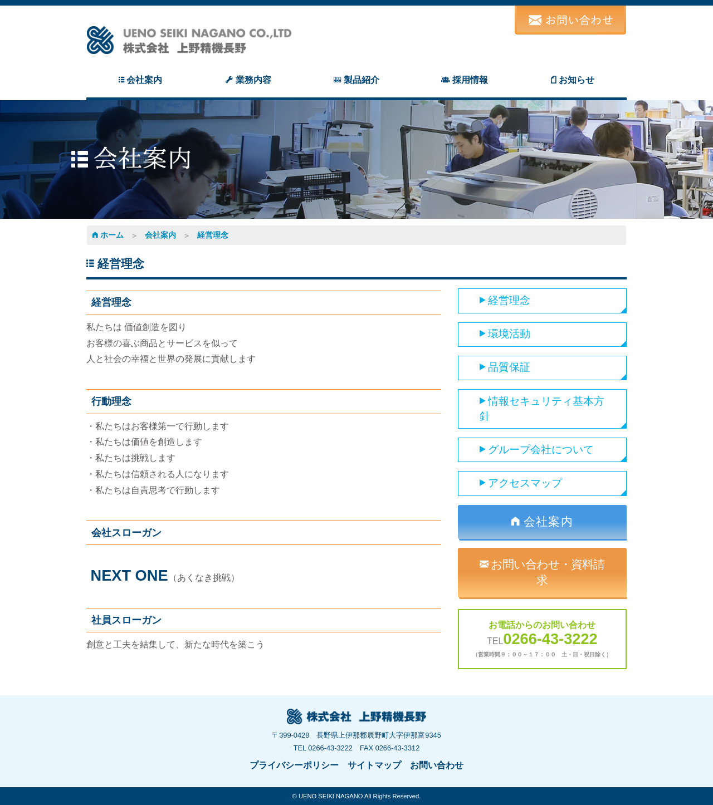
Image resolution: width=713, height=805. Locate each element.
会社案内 (160, 235)
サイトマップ (374, 765)
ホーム (108, 235)
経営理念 (212, 235)
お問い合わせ (436, 765)
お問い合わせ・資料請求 (542, 572)
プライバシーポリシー (294, 765)
